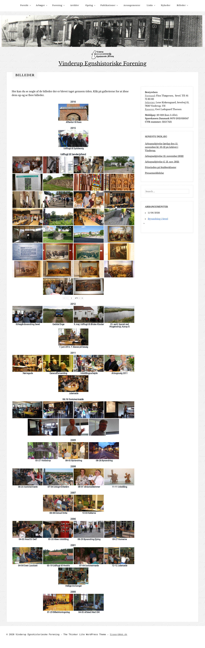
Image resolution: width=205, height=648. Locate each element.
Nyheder (165, 5)
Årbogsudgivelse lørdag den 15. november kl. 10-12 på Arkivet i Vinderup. (161, 147)
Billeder (181, 5)
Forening (57, 5)
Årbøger (40, 5)
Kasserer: (150, 109)
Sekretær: (150, 102)
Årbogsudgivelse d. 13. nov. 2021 (162, 161)
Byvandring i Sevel (158, 218)
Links (150, 5)
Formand (150, 95)
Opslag (89, 5)
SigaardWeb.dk (118, 634)
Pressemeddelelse (154, 173)
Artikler (74, 5)
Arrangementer (132, 5)
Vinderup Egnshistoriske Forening (102, 63)
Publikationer (108, 5)
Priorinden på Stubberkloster (160, 167)
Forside (24, 5)
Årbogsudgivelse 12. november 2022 (164, 156)
